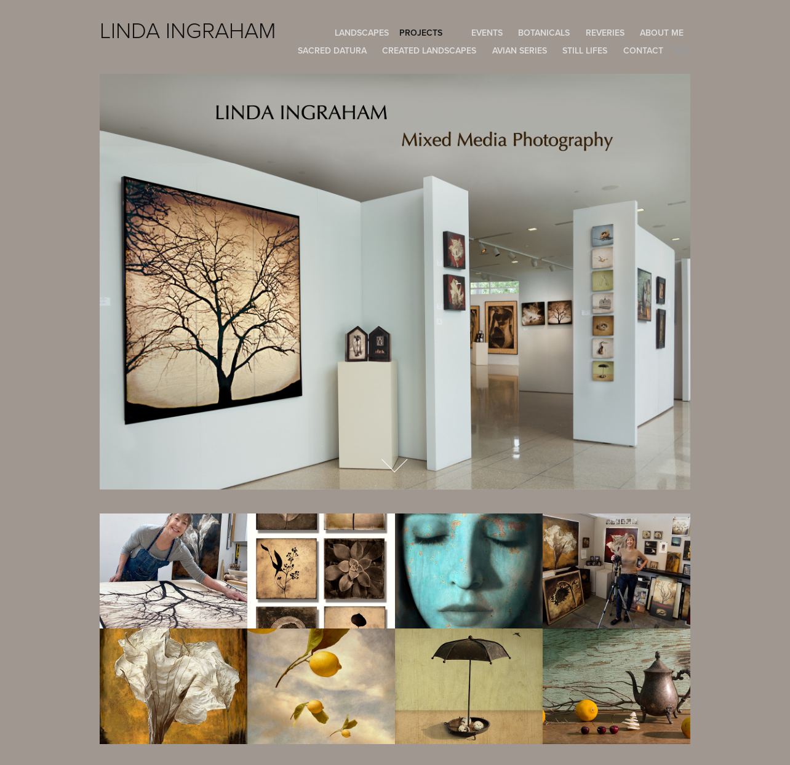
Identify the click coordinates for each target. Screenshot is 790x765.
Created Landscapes (429, 50)
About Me (662, 32)
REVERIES (605, 32)
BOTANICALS (544, 32)
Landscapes (362, 32)
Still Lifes (584, 50)
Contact (643, 50)
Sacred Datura (332, 50)
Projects (420, 32)
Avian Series (519, 50)
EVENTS (487, 32)
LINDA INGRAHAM (188, 29)
